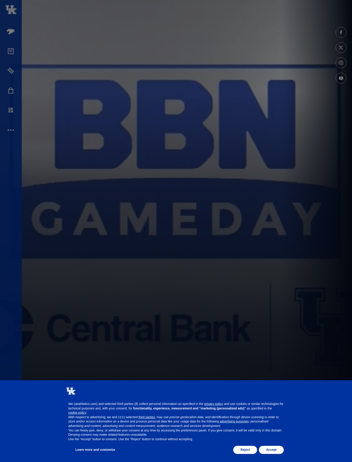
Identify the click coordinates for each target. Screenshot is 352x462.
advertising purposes (234, 421)
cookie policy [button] (77, 412)
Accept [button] (271, 449)
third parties (147, 417)
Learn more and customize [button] (95, 449)
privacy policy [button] (213, 404)
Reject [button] (245, 449)
